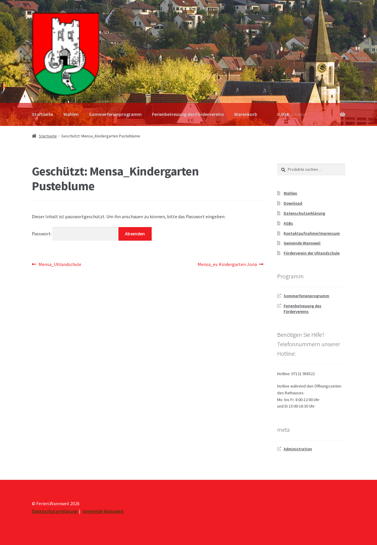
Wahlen (71, 114)
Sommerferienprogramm (115, 114)
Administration (298, 449)
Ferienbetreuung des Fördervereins (188, 114)
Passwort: (75, 234)
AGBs (288, 223)
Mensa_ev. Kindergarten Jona (227, 264)
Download (293, 203)
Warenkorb (245, 114)
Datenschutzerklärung (304, 213)
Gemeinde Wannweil (302, 243)
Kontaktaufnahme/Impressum (312, 233)
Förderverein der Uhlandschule (312, 253)
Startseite (42, 114)
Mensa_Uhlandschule (59, 264)
